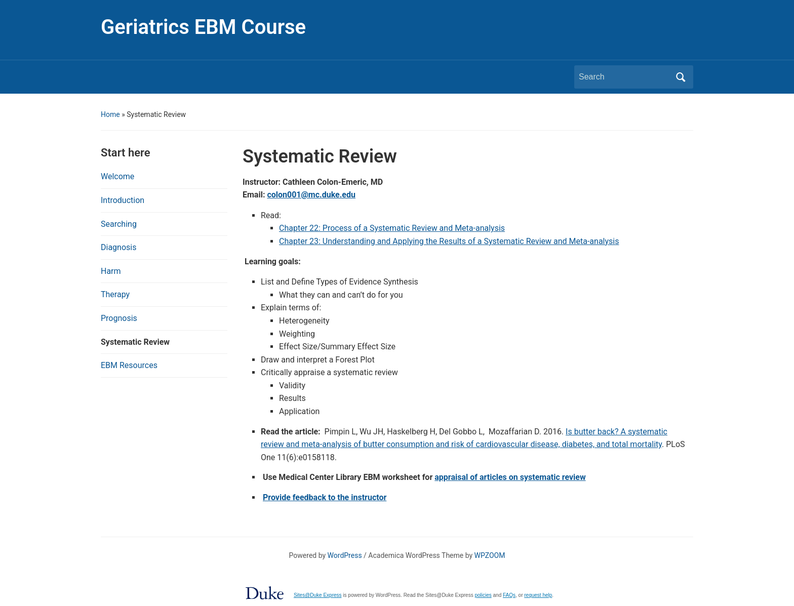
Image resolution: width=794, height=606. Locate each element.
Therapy (115, 294)
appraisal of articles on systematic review (509, 477)
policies (482, 595)
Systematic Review (135, 342)
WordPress (345, 555)
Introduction (122, 200)
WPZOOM (489, 555)
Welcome (117, 176)
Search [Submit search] (680, 77)
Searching (119, 224)
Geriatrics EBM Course (203, 27)
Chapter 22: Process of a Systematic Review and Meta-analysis (392, 228)
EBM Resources (129, 365)
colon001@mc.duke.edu (311, 194)
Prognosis (119, 318)
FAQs (509, 595)
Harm (111, 271)
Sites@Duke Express (318, 595)
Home (110, 114)
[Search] (624, 77)
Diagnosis (118, 247)
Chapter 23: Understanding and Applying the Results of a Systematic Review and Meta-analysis (449, 241)
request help (538, 595)
